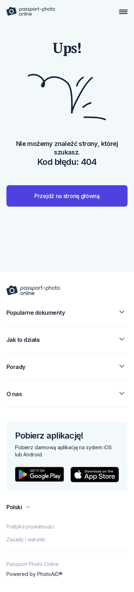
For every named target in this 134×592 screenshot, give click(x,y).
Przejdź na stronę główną (67, 195)
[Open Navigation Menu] (123, 11)
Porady (67, 366)
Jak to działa (67, 339)
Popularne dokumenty (67, 312)
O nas (67, 394)
